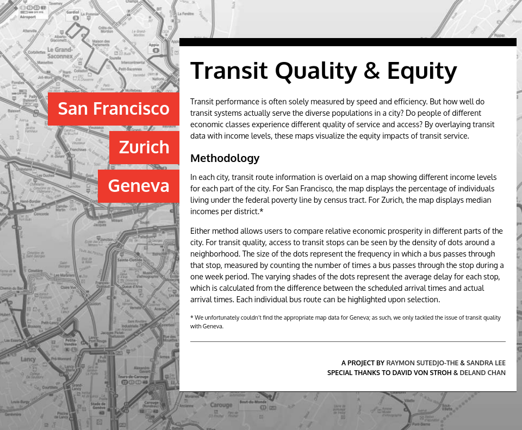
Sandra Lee (486, 363)
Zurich (144, 146)
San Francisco (114, 108)
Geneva (139, 185)
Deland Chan (483, 373)
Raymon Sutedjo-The (422, 363)
